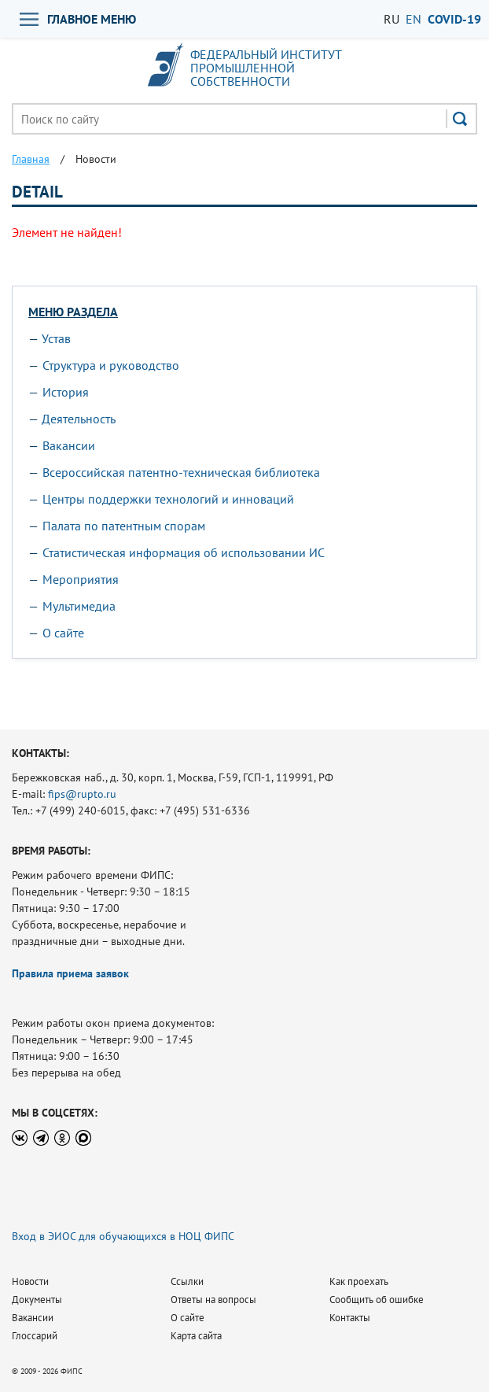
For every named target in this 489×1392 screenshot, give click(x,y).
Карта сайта (196, 1335)
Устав (56, 338)
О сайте (63, 633)
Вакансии (68, 445)
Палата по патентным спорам (123, 526)
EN (413, 19)
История (65, 392)
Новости (30, 1281)
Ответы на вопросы (213, 1299)
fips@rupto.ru (82, 794)
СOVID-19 (454, 19)
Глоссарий (34, 1335)
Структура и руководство (110, 365)
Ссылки (187, 1281)
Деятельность (79, 418)
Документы (37, 1299)
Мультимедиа (79, 606)
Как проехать (358, 1281)
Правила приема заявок (70, 973)
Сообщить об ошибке (376, 1299)
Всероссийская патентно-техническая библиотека (181, 472)
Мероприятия (80, 579)
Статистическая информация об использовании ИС (183, 552)
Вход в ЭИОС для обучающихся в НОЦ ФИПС (123, 1236)
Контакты (349, 1317)
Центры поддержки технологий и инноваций (168, 499)
